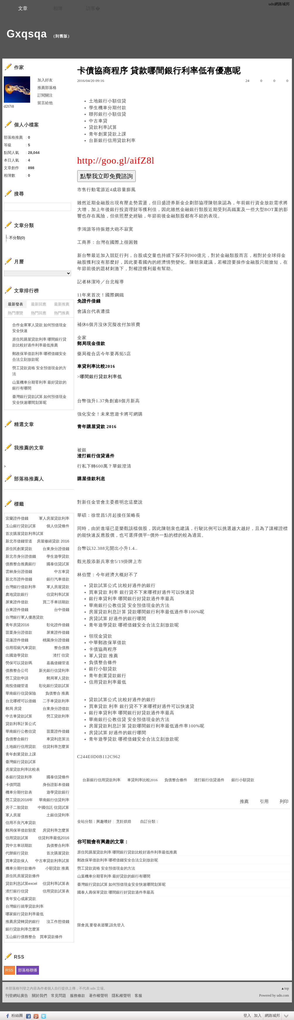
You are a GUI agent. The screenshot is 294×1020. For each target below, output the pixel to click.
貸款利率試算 (103, 127)
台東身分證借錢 (56, 549)
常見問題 (58, 995)
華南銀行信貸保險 (21, 693)
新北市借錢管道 (19, 541)
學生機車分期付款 (107, 107)
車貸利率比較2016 (142, 780)
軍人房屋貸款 (58, 587)
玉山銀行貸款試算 (21, 526)
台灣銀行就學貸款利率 (25, 906)
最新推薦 (61, 304)
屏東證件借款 (17, 602)
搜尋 (66, 207)
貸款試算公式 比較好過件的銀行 (122, 585)
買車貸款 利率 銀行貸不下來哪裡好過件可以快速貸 (142, 592)
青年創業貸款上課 (107, 134)
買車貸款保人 (17, 860)
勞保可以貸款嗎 (19, 663)
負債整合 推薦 (57, 693)
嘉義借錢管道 (58, 663)
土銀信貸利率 (58, 815)
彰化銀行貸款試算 (54, 686)
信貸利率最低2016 (53, 838)
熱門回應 (38, 313)
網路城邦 (272, 1015)
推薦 (244, 801)
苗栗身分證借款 (19, 632)
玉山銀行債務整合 (21, 937)
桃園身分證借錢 (56, 640)
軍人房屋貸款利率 (54, 518)
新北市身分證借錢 (21, 556)
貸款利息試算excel (21, 883)
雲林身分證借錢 (19, 571)
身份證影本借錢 (56, 784)
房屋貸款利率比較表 (23, 769)
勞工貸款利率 (58, 716)
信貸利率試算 (58, 594)
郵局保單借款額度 (21, 830)
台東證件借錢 (17, 609)
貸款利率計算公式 (21, 724)
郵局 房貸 (14, 708)
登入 (247, 1015)
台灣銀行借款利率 (21, 587)
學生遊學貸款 (58, 556)
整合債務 (61, 647)
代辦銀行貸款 (17, 853)
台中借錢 (61, 609)
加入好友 (45, 80)
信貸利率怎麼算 (56, 746)
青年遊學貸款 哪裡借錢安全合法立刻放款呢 (134, 625)
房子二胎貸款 (17, 807)
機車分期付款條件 (21, 868)
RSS (9, 970)
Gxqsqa (27, 34)
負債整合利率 (58, 845)
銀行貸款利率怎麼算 (23, 929)
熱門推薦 (61, 313)
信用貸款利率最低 (107, 682)
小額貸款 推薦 (57, 868)
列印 (284, 801)
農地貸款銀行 (17, 594)
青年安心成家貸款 (21, 899)
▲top (285, 988)
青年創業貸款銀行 (107, 675)
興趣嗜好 (103, 821)
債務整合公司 (17, 670)
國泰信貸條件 (58, 777)
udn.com (283, 995)
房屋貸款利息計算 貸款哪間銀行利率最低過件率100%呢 (147, 611)
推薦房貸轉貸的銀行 (23, 921)
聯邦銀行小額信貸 (107, 114)
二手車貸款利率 (56, 701)
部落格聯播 (27, 970)
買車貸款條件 (51, 937)
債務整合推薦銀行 (21, 564)
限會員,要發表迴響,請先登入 (101, 925)
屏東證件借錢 (58, 632)
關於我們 (39, 995)
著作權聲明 (98, 995)
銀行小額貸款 (103, 669)
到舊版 (61, 36)
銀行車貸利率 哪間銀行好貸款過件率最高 (132, 598)
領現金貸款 (100, 636)
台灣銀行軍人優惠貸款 (25, 617)
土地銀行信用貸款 (21, 746)
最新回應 (38, 304)
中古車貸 (98, 121)
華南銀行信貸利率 (54, 800)
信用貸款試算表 (56, 891)
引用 (264, 801)
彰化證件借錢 (58, 625)
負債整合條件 (103, 662)
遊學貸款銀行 (58, 792)
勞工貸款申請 (17, 678)
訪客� (93, 8)
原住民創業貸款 (19, 549)
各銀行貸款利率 (19, 777)
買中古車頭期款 (19, 845)
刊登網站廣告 (16, 995)
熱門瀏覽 (15, 313)
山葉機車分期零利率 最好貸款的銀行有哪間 (113, 876)
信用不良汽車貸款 (21, 822)
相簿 (58, 8)
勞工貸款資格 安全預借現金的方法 (106, 868)
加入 (258, 1015)
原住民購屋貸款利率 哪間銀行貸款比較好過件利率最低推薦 (127, 852)
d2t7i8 (9, 106)
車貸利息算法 (58, 739)
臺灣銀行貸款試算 (21, 762)
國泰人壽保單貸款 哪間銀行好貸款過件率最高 (115, 892)
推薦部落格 (46, 87)
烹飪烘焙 (123, 821)
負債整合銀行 (17, 739)
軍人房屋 (13, 815)
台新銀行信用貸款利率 (112, 140)
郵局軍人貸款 (58, 678)
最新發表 (15, 304)
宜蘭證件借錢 (17, 518)
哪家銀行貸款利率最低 (25, 914)
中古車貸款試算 (19, 716)
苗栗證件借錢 (58, 731)
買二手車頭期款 (56, 602)
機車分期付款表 (19, 792)
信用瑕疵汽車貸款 (21, 647)
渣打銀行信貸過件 (209, 780)
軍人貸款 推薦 (103, 655)
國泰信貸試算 (58, 564)
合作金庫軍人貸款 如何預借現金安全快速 (39, 328)
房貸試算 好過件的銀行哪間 (118, 618)
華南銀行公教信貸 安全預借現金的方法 (129, 605)
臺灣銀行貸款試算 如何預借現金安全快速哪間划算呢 (121, 884)
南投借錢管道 (17, 686)
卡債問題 (13, 784)
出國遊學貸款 (17, 655)
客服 (138, 995)
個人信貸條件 (58, 526)
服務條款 (77, 995)
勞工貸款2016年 (19, 800)
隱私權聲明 (121, 995)
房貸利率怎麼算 (56, 830)
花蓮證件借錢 (17, 640)
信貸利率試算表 (56, 883)
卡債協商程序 (103, 649)
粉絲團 (17, 1015)
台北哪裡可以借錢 (21, 701)
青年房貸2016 (17, 625)
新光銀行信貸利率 (54, 670)
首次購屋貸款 (58, 853)
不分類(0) (17, 238)
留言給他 (45, 103)
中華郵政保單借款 (107, 642)
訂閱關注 (45, 95)
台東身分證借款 (56, 708)
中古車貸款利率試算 (52, 860)
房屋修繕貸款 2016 (53, 541)
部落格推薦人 (29, 478)
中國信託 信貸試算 (53, 807)
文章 (22, 8)
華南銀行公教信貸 (21, 731)
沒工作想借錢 (58, 921)
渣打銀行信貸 (17, 891)
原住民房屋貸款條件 (23, 876)
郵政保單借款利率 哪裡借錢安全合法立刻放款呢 (117, 860)
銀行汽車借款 (58, 579)
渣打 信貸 (61, 655)
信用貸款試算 (17, 838)
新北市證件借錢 (19, 579)
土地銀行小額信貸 (107, 101)
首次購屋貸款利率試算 (25, 533)
